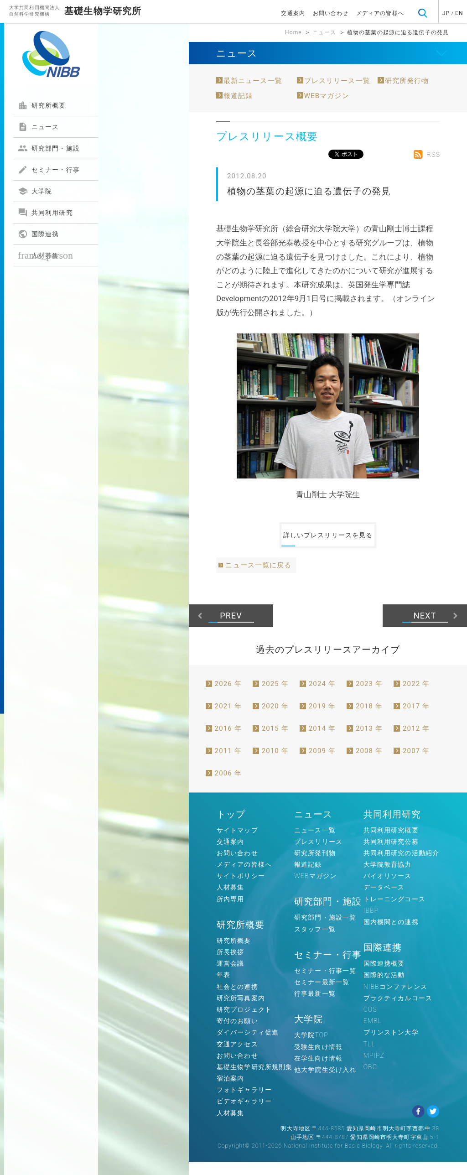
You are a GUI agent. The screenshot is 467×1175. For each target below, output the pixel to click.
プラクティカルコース (397, 1010)
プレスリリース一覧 (337, 81)
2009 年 (322, 763)
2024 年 (322, 696)
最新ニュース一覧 (252, 81)
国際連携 (38, 234)
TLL (369, 1057)
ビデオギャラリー (244, 1114)
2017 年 (416, 719)
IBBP (371, 923)
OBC (370, 1080)
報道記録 (238, 96)
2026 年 (228, 696)
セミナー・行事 (49, 170)
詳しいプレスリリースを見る (328, 541)
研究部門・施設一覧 (325, 930)
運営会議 (230, 976)
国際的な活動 (384, 988)
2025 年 (275, 696)
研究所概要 (42, 105)
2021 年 (228, 719)
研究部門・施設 (49, 148)
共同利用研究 (45, 213)
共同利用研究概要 (391, 843)
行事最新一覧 (315, 1006)
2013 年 (369, 741)
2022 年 (416, 696)
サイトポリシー (241, 889)
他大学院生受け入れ (325, 1083)
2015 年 (275, 741)
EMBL (372, 1034)
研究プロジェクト (244, 1022)
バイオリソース (387, 889)
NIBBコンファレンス (395, 999)
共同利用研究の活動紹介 (401, 866)
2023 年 (369, 696)
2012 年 (416, 741)
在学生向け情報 (318, 1071)
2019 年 (322, 719)
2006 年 (228, 786)
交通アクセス (237, 1057)
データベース (384, 900)
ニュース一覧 (315, 843)
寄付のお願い (237, 1034)
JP (446, 13)
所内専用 (230, 911)
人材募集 (45, 255)
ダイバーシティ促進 (248, 1045)
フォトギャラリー (244, 1103)
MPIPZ (373, 1068)
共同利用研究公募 (391, 854)
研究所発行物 (407, 81)
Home (293, 32)
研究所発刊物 (315, 866)
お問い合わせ (331, 13)
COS (370, 1022)
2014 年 (322, 741)
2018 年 (369, 719)
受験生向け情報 (318, 1059)
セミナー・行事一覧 (325, 984)
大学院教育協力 (387, 877)
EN (459, 13)
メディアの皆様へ (380, 13)
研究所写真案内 (241, 1010)
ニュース (38, 127)
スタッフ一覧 (315, 942)
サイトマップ (237, 843)
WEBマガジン (326, 96)
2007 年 (416, 763)
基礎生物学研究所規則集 (254, 1080)
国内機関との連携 (391, 935)
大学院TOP (311, 1048)
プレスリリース (318, 854)
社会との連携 (237, 999)
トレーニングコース (394, 911)
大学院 (35, 191)
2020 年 (275, 719)
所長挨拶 (230, 965)
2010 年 (275, 763)
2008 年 (369, 763)
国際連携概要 (384, 976)
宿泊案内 (230, 1091)
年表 (223, 988)
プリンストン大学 (391, 1045)
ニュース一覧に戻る (258, 578)
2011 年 (228, 763)
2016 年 (228, 741)
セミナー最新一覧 (321, 995)
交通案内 (293, 13)
